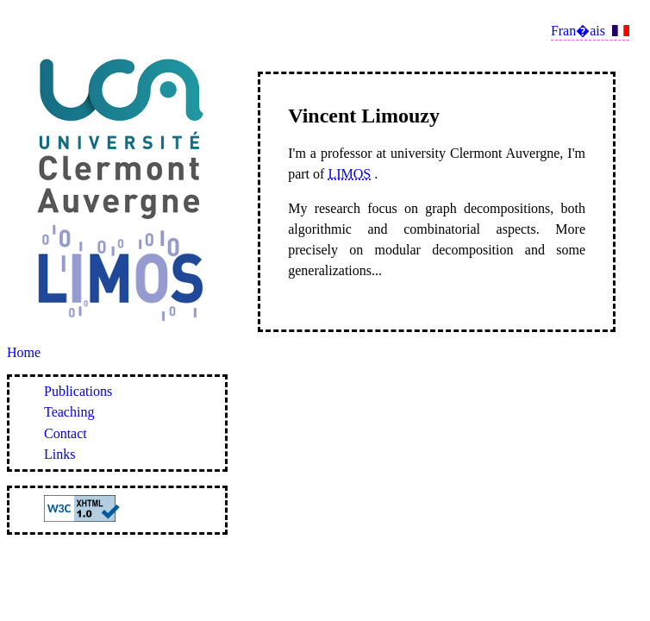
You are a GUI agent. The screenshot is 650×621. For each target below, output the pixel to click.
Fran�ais (578, 30)
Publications (78, 391)
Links (59, 454)
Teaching (69, 412)
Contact (65, 433)
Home (24, 352)
